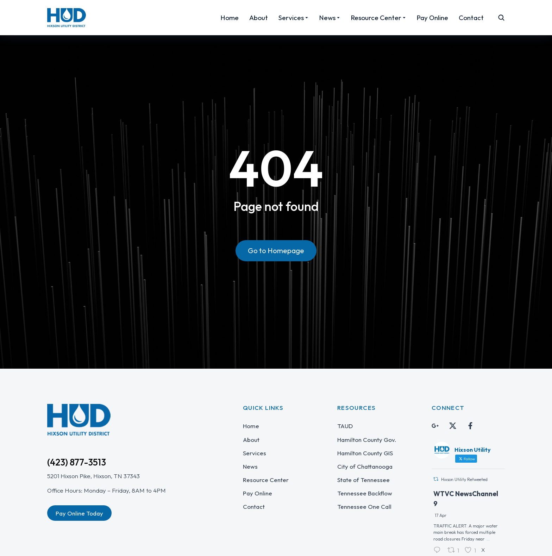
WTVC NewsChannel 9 (465, 498)
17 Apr (440, 515)
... (488, 539)
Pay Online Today (79, 513)
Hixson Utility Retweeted (464, 479)
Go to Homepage (276, 250)
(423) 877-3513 (76, 462)
